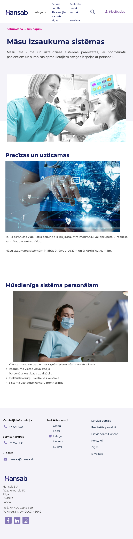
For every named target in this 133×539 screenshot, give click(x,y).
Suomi (57, 446)
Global (57, 425)
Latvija (57, 436)
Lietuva (58, 441)
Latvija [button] (40, 12)
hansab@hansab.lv (21, 459)
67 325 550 (16, 426)
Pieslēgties (115, 11)
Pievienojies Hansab (59, 14)
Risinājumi (35, 29)
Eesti (56, 431)
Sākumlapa (15, 29)
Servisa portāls (56, 6)
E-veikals (75, 20)
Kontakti (75, 12)
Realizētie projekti (76, 6)
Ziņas (55, 20)
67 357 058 (16, 443)
